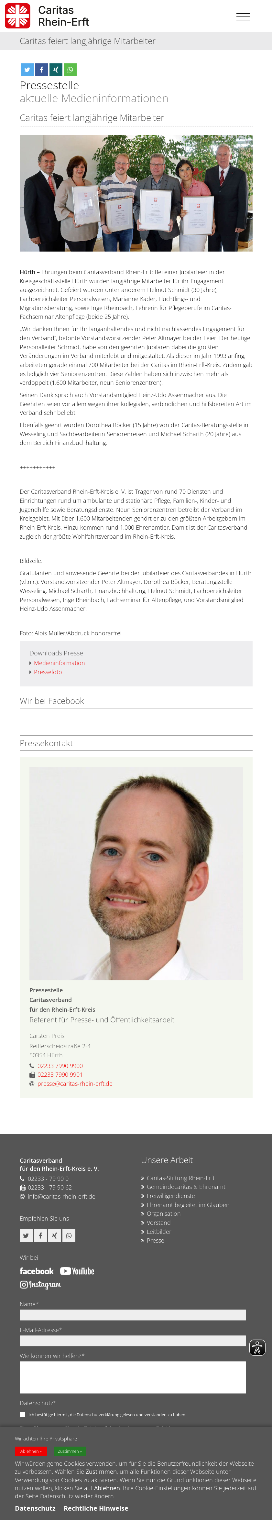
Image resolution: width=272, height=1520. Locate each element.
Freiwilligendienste (168, 1196)
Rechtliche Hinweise (96, 1508)
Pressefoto (45, 672)
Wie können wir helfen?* (52, 1356)
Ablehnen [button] (29, 1451)
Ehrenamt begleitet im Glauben (185, 1205)
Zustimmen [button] (68, 1451)
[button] (27, 69)
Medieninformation (57, 663)
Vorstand (156, 1222)
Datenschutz (35, 1508)
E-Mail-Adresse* (41, 1330)
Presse (152, 1240)
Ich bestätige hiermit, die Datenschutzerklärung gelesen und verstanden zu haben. (107, 1415)
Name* (29, 1304)
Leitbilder (156, 1231)
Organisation (161, 1213)
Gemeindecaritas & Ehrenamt (183, 1186)
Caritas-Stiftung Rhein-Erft (178, 1178)
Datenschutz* (38, 1403)
